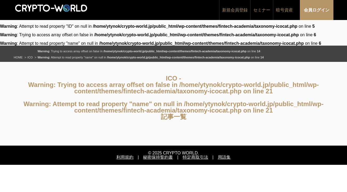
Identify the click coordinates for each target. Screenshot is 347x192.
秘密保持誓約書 (158, 157)
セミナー (261, 10)
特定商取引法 (195, 157)
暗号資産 (284, 10)
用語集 (224, 157)
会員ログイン (316, 10)
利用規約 (124, 157)
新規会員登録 (235, 10)
